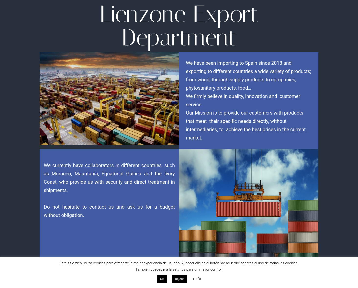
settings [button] (179, 269)
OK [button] (162, 279)
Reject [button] (179, 279)
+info (196, 279)
